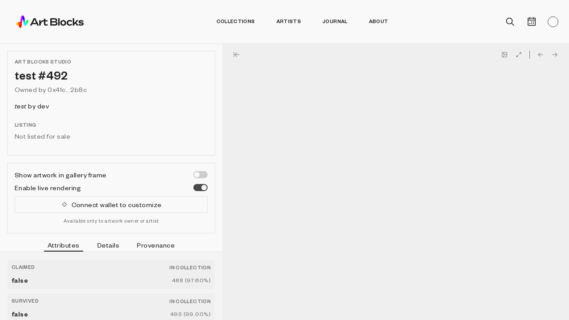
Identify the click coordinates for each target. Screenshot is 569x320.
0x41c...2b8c (67, 89)
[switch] (200, 174)
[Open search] (510, 21)
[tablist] (111, 246)
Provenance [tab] (156, 245)
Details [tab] (108, 245)
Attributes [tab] (63, 246)
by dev (32, 106)
